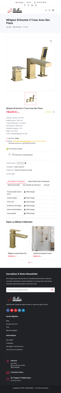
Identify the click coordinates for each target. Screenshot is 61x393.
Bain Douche (17, 27)
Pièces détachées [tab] (14, 185)
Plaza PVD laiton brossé (23, 170)
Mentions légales (11, 330)
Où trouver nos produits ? (14, 349)
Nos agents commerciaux (14, 346)
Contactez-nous (17, 372)
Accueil (8, 27)
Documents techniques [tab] (16, 181)
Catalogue (9, 343)
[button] (29, 262)
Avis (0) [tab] (46, 185)
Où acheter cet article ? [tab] (32, 185)
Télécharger (29, 192)
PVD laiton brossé (14, 149)
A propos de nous (12, 324)
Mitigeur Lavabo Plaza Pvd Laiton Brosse (22, 253)
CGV (7, 327)
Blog (7, 321)
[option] (30, 98)
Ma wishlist (9, 340)
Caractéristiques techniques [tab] (38, 181)
